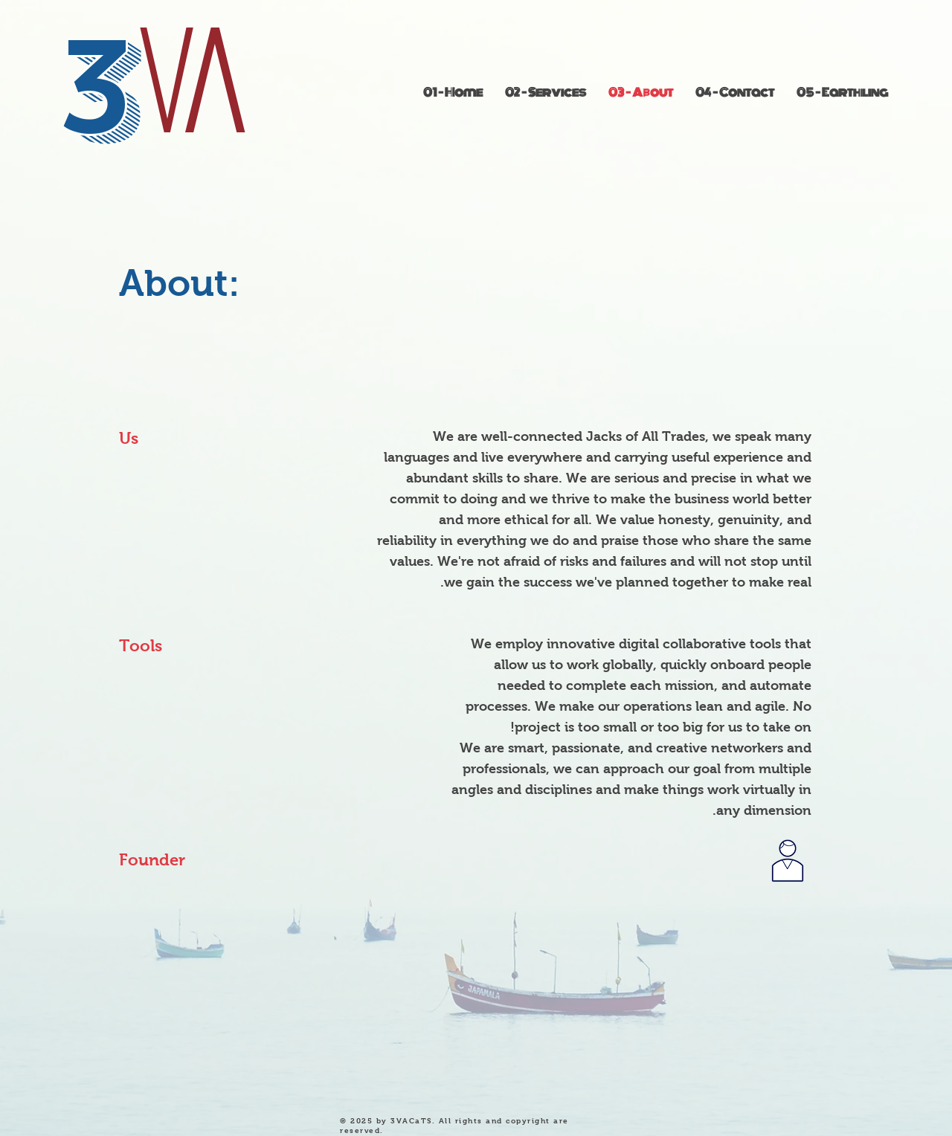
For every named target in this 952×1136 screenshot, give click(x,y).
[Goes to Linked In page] (788, 862)
